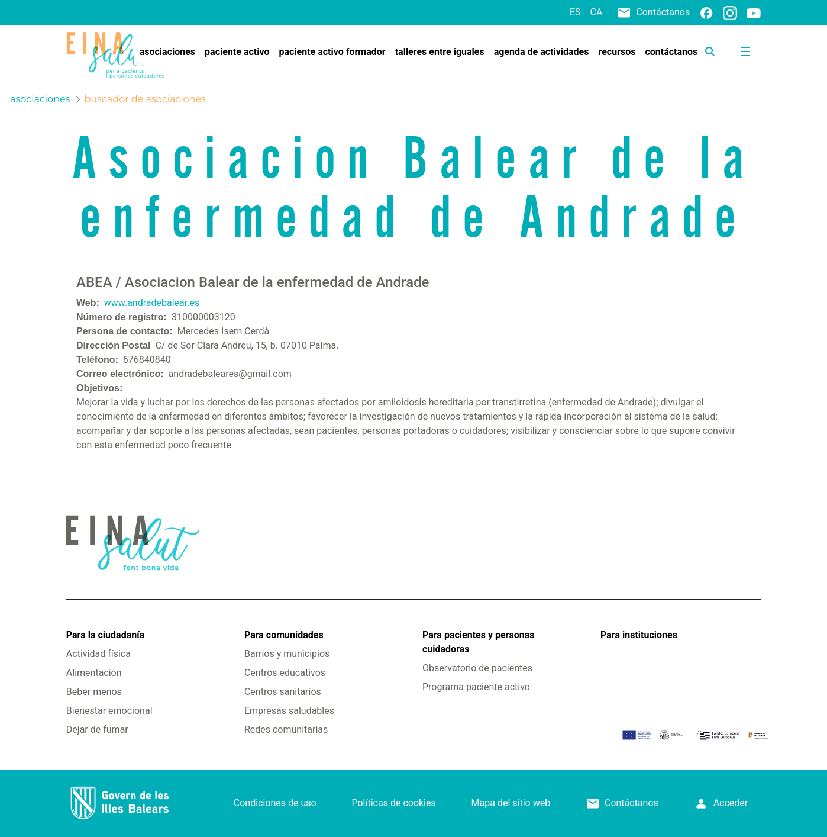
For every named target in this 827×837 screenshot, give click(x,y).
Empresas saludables (289, 710)
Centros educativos (284, 672)
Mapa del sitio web (511, 803)
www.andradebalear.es (151, 302)
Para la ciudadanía (105, 634)
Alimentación (94, 672)
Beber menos (94, 691)
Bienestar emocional (109, 710)
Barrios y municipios (286, 653)
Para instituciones (638, 634)
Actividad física (98, 653)
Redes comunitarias (286, 729)
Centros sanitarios (282, 691)
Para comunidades (284, 634)
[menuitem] (167, 52)
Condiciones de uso (275, 803)
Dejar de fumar (97, 729)
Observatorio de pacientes (477, 668)
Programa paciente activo (476, 687)
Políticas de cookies (394, 803)
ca (596, 12)
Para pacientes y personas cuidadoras (478, 642)
